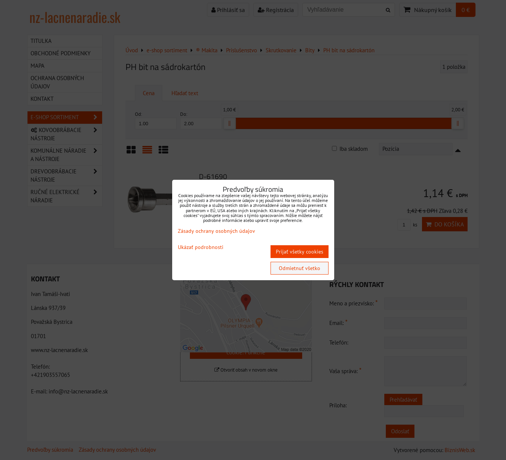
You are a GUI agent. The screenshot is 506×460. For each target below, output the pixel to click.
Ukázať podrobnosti (200, 247)
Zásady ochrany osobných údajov (216, 231)
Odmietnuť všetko (299, 268)
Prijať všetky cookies (299, 251)
